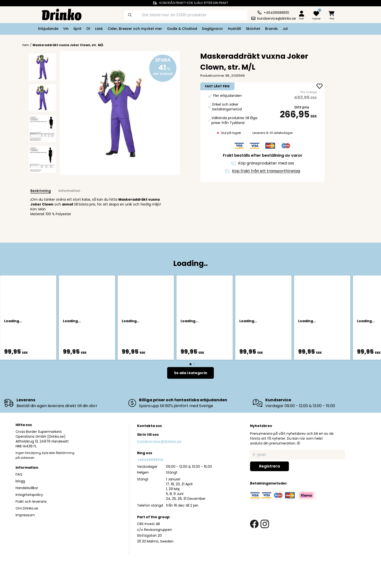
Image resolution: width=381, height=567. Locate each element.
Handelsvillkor (27, 487)
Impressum (25, 515)
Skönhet (253, 28)
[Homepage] (58, 14)
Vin (66, 28)
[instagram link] (264, 524)
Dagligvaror (212, 28)
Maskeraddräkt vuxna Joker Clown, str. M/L (68, 45)
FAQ (19, 474)
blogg (20, 481)
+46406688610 (150, 459)
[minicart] (332, 15)
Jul (285, 28)
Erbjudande (48, 28)
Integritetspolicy (29, 494)
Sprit (77, 28)
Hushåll (234, 28)
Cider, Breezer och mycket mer (135, 28)
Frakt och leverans (31, 501)
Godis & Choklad (182, 28)
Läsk (99, 28)
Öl (88, 28)
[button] (298, 443)
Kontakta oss (149, 425)
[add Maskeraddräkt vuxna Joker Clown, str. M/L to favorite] (319, 86)
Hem (25, 45)
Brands (271, 28)
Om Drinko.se (27, 508)
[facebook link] (254, 524)
